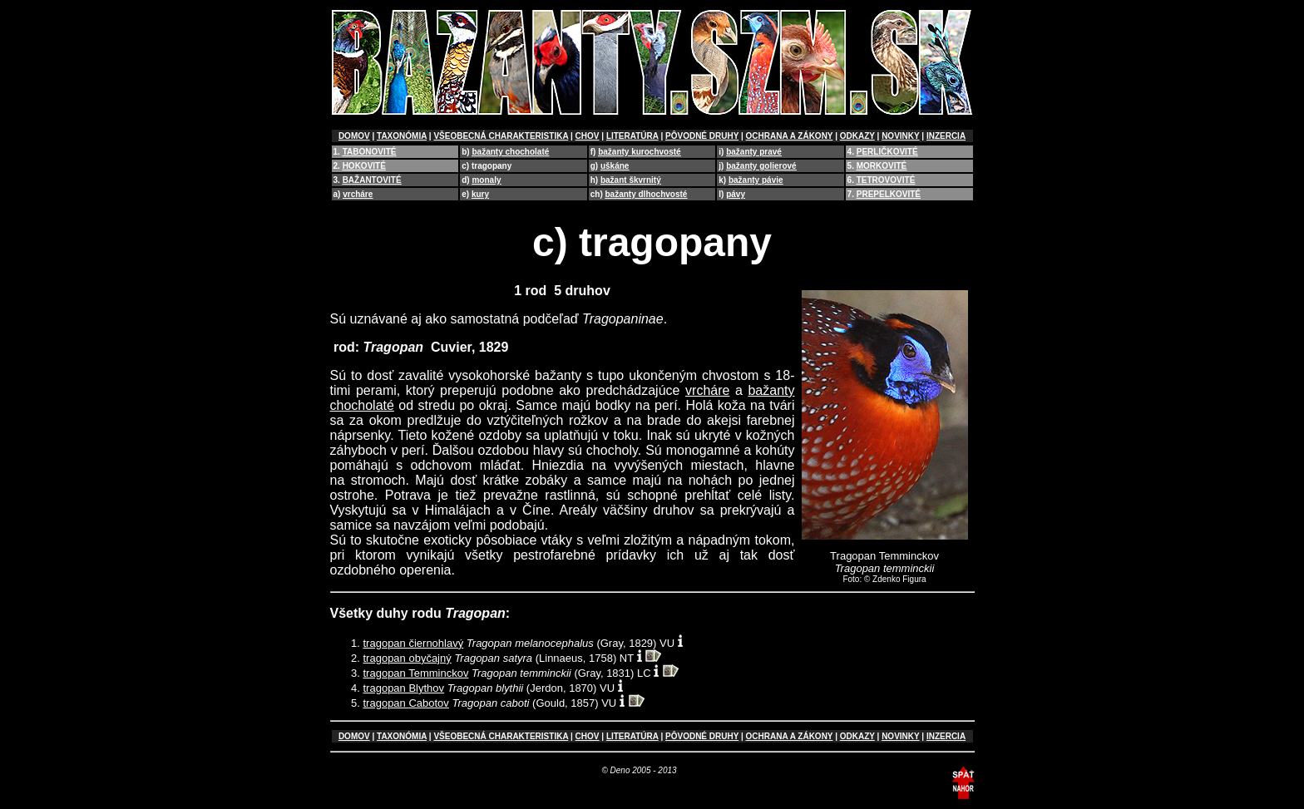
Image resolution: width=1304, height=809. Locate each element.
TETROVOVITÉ (886, 180)
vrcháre (358, 194)
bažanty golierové (761, 165)
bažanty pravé (754, 151)
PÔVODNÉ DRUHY (701, 136)
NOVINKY (900, 136)
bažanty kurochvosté (639, 151)
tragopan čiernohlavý (413, 643)
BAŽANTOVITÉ (372, 180)
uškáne (614, 165)
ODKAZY (857, 136)
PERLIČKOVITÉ (887, 151)
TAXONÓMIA (402, 136)
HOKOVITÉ (364, 165)
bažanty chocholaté (510, 151)
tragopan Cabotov (406, 703)
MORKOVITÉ (882, 165)
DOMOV (354, 136)
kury (480, 194)
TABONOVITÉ (370, 151)
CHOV (587, 136)
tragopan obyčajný (407, 658)
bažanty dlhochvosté (646, 194)
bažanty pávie (756, 180)
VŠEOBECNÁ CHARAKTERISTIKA (500, 136)
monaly (486, 180)
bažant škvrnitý (630, 180)
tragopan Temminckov (416, 673)
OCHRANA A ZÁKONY (789, 136)
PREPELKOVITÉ (889, 194)
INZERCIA (946, 136)
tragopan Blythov (404, 688)
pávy (735, 194)
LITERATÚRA (632, 136)
